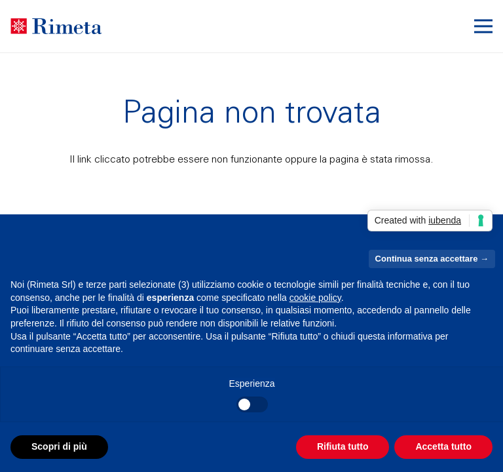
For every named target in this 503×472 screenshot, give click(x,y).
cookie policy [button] (315, 297)
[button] (483, 26)
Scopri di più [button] (59, 446)
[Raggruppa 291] (56, 26)
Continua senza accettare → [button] (432, 259)
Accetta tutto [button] (443, 446)
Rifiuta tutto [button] (343, 446)
